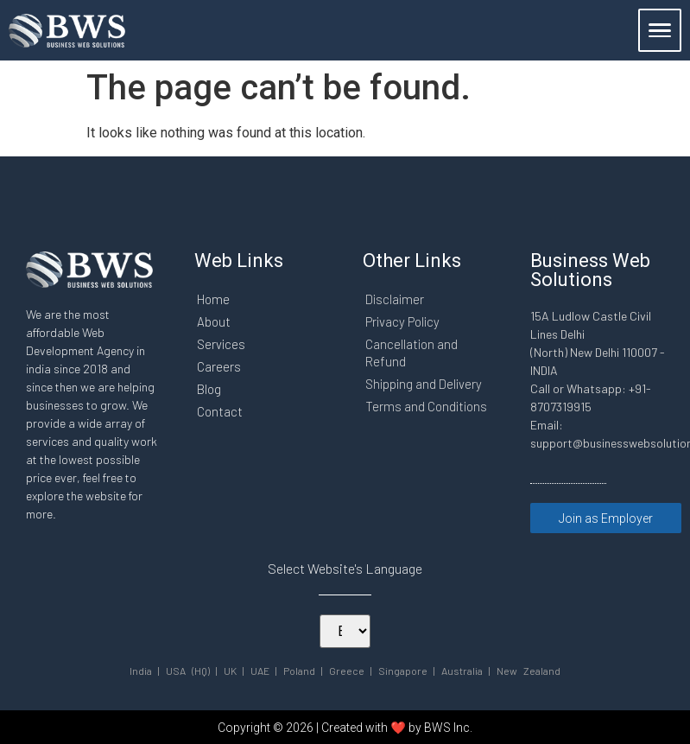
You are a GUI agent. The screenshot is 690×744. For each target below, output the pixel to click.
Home (213, 299)
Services (221, 344)
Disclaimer (395, 299)
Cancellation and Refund (412, 352)
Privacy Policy (403, 321)
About (214, 321)
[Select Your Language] (345, 631)
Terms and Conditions (427, 406)
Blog (209, 389)
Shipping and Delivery (424, 383)
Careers (219, 366)
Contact (220, 411)
